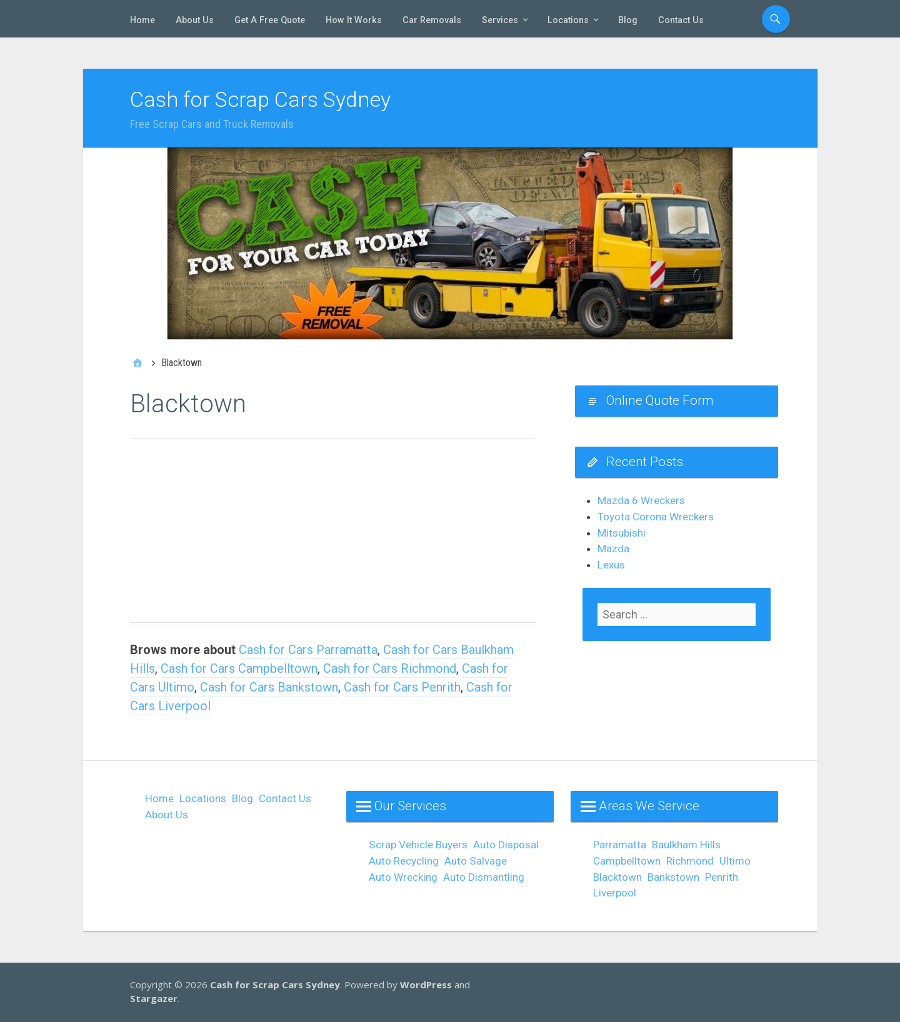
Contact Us (681, 20)
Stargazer (154, 998)
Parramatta (619, 844)
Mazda (613, 548)
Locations (568, 20)
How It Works (354, 20)
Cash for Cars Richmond (389, 668)
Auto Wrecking (403, 877)
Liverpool (614, 892)
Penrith (721, 877)
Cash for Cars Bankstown (269, 687)
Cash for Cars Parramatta (308, 649)
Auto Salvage (475, 861)
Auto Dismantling (483, 877)
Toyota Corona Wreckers (656, 516)
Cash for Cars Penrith (402, 687)
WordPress (426, 984)
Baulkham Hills (686, 844)
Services (500, 20)
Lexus (611, 564)
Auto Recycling (404, 861)
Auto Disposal (506, 844)
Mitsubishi (622, 533)
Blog (628, 20)
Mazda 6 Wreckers (641, 500)
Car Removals (431, 20)
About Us (195, 20)
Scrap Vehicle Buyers (418, 844)
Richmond (690, 861)
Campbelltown (627, 861)
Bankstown (673, 877)
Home (142, 20)
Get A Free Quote (269, 20)
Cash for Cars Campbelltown (239, 668)
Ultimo (735, 861)
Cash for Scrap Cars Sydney (260, 99)
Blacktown (617, 877)
